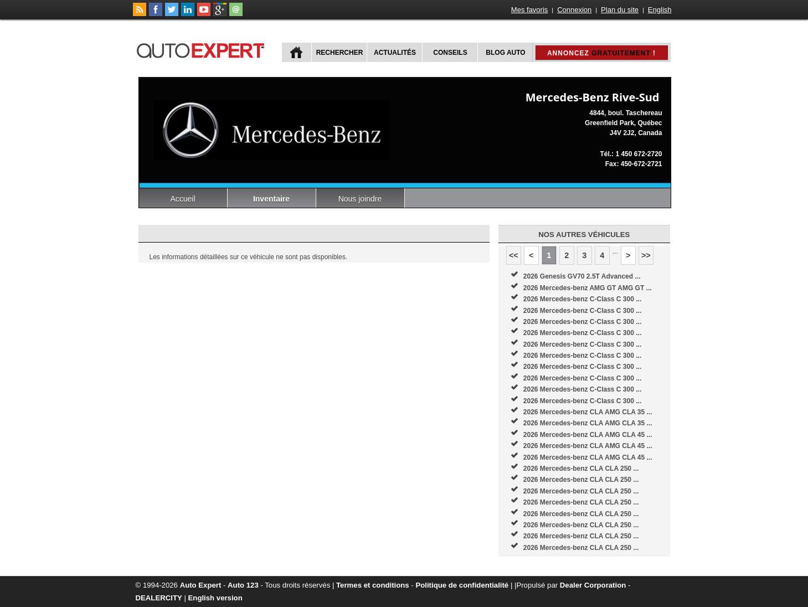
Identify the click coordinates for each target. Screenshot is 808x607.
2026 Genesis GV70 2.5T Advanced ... (582, 276)
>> (646, 255)
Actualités (395, 52)
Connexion (574, 10)
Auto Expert (201, 585)
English (660, 10)
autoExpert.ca (203, 49)
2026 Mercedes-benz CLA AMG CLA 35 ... (587, 412)
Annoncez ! (601, 53)
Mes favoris (529, 10)
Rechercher (339, 52)
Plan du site (620, 10)
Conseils (450, 52)
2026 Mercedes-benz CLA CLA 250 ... (581, 468)
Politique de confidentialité (461, 585)
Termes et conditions (372, 585)
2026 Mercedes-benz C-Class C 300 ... (582, 299)
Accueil (182, 198)
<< (513, 255)
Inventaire (271, 198)
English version (215, 598)
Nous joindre (360, 198)
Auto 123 (243, 585)
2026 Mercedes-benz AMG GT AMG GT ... (587, 288)
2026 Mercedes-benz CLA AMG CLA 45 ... (587, 435)
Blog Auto (505, 52)
